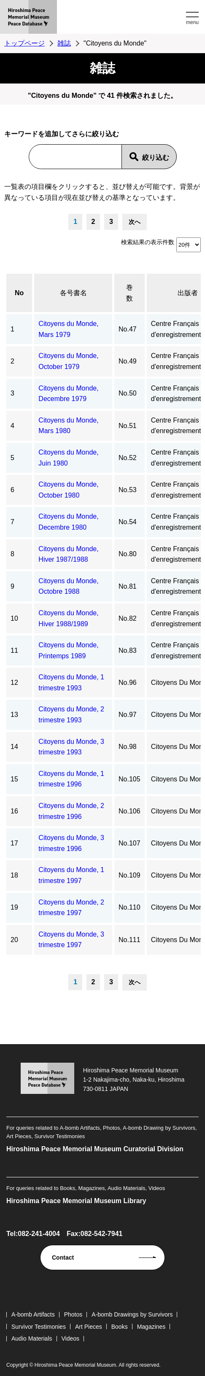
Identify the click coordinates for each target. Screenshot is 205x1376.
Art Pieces (88, 1326)
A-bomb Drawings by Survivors (132, 1314)
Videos (71, 1338)
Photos (73, 1314)
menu (192, 22)
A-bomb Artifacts (33, 1314)
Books (119, 1326)
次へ (134, 221)
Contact (63, 1257)
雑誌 (64, 43)
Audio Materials (31, 1338)
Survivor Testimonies (38, 1326)
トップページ (24, 43)
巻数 (129, 293)
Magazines (151, 1326)
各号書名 (73, 292)
